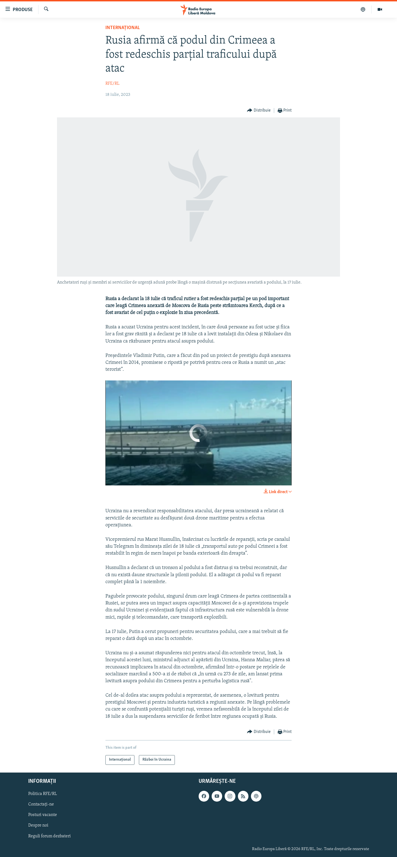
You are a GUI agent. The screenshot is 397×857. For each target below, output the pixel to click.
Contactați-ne (41, 804)
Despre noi (38, 825)
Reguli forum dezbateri (49, 836)
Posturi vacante (42, 815)
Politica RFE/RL (42, 794)
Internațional (122, 27)
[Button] (259, 110)
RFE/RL (112, 83)
